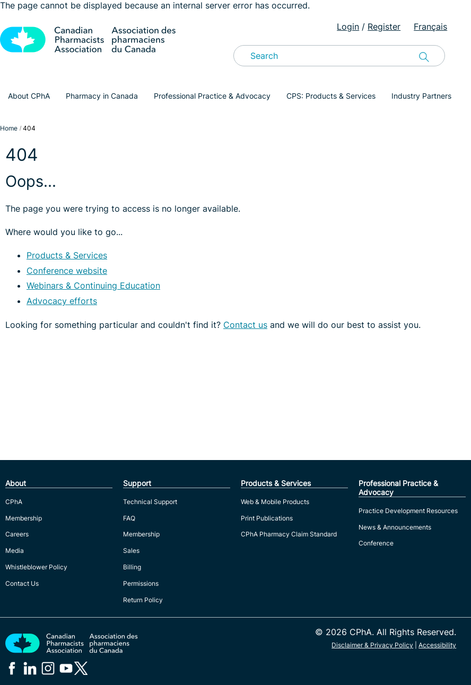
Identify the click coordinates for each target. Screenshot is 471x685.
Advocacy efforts (62, 301)
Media (14, 550)
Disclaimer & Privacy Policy (372, 645)
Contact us (245, 324)
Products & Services (67, 255)
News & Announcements (395, 527)
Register (384, 26)
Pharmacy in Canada (102, 95)
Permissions (141, 583)
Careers (17, 534)
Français (430, 26)
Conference (376, 543)
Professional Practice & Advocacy (212, 95)
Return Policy (143, 600)
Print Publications (267, 518)
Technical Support (150, 502)
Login (348, 26)
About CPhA (29, 95)
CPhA (13, 502)
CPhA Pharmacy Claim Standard (289, 534)
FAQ (129, 518)
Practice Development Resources (408, 511)
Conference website (67, 270)
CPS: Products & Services (331, 95)
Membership (23, 518)
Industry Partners (421, 95)
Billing (132, 567)
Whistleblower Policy (36, 567)
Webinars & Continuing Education (93, 285)
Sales (131, 550)
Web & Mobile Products (275, 502)
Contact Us (22, 583)
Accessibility (437, 645)
